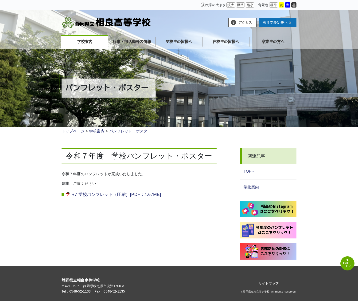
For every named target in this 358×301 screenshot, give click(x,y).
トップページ (73, 131)
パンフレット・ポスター (130, 131)
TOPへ (249, 171)
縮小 (250, 5)
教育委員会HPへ (277, 22)
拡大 (230, 5)
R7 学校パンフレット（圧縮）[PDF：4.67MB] (116, 194)
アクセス (245, 22)
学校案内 (97, 131)
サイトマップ (269, 283)
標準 (240, 5)
